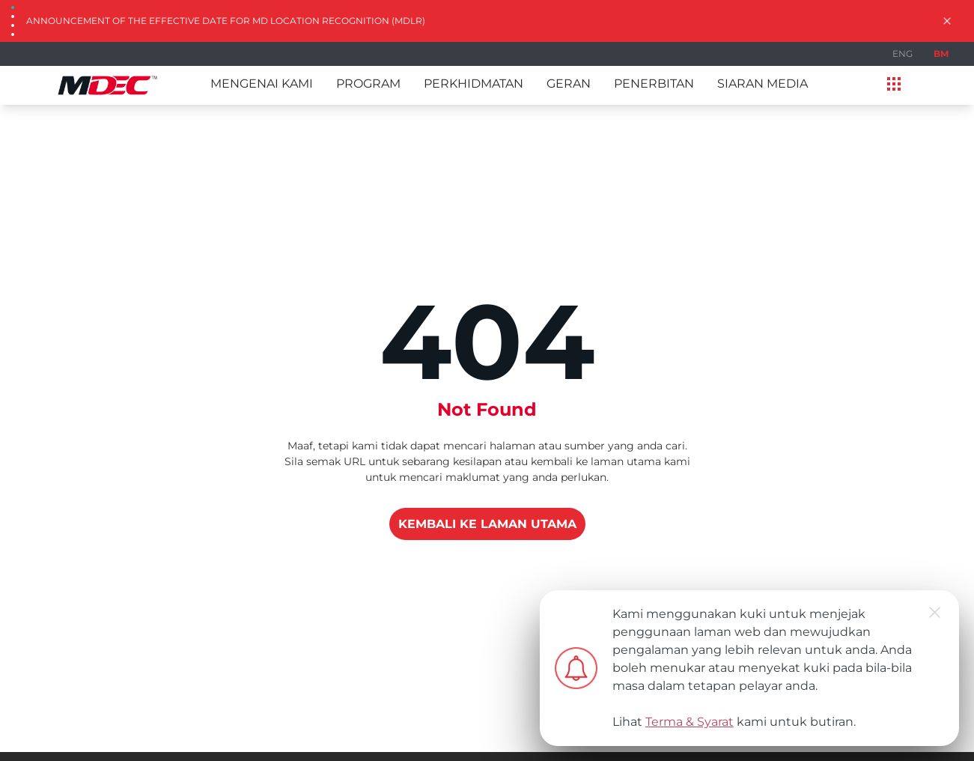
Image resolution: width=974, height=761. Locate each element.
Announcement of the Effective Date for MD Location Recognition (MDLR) (225, 20)
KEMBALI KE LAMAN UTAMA (487, 524)
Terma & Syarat (689, 722)
